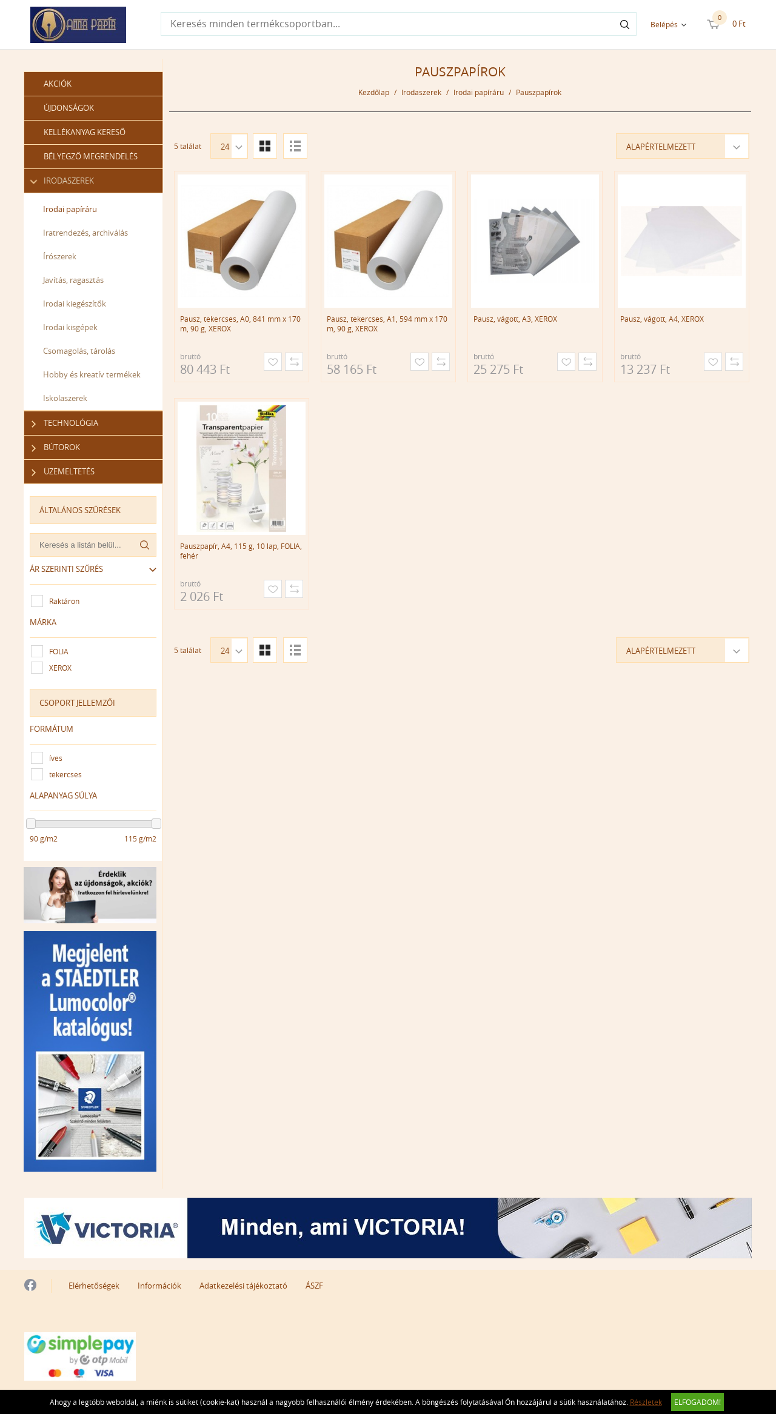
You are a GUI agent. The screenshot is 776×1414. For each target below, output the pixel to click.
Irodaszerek (63, 181)
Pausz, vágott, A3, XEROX (515, 319)
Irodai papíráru (71, 209)
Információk (159, 1285)
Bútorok (56, 447)
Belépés (664, 24)
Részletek (646, 1402)
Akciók (58, 83)
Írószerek (60, 256)
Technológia (65, 423)
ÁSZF (314, 1285)
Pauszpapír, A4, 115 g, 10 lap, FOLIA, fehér (241, 550)
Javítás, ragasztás (74, 279)
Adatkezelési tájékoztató (243, 1285)
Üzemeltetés (63, 471)
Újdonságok (69, 107)
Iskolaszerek (66, 398)
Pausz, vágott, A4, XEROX (662, 319)
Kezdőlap (374, 92)
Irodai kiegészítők (75, 303)
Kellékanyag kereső (85, 132)
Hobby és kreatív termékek (92, 374)
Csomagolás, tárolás (80, 350)
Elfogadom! (697, 1402)
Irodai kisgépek (71, 327)
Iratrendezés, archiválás (86, 232)
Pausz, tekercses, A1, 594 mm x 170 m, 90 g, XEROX (387, 323)
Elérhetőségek (94, 1285)
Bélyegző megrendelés (91, 156)
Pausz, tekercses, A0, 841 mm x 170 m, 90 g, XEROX (240, 323)
